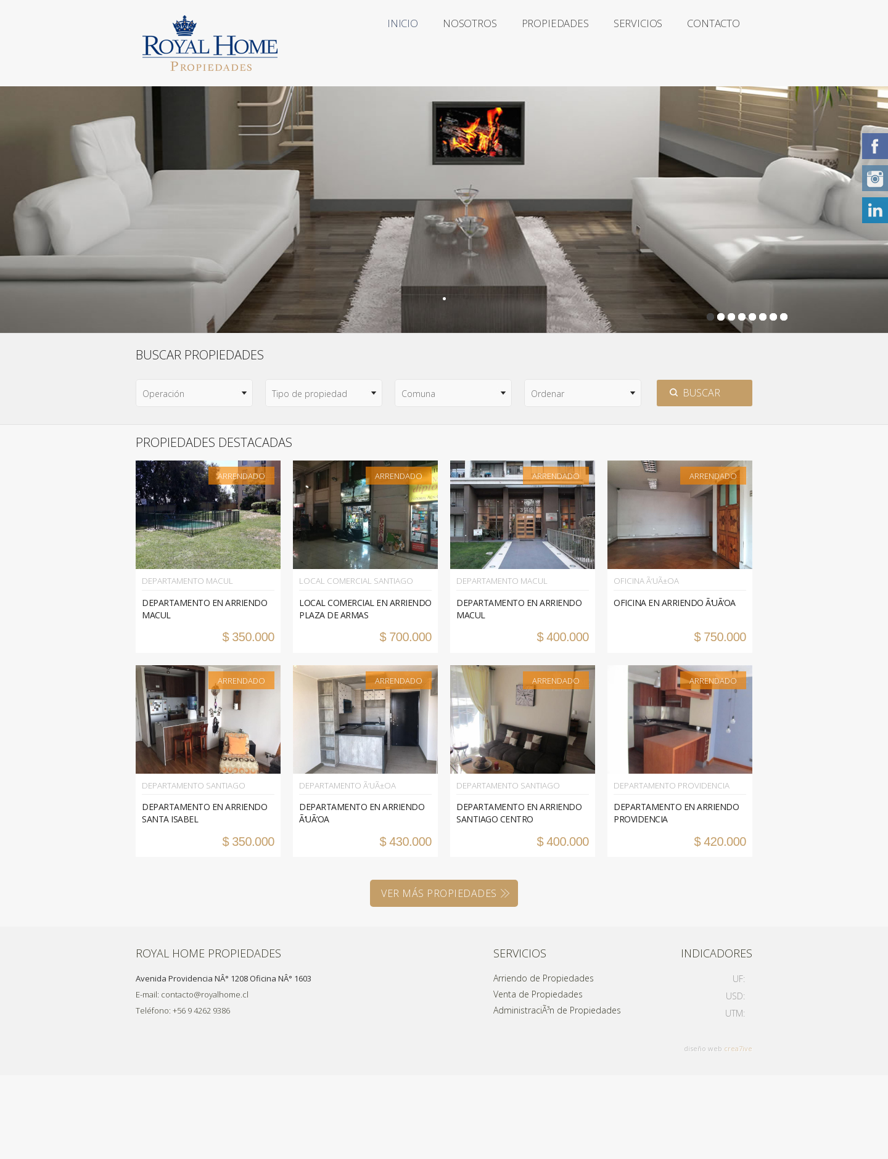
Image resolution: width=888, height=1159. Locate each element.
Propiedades (523, 43)
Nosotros (423, 43)
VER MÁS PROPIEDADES (439, 977)
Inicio (342, 43)
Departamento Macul (184, 666)
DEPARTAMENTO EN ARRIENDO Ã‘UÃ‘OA (361, 897)
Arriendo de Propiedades (543, 1062)
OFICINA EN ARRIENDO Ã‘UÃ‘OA (675, 688)
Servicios (620, 43)
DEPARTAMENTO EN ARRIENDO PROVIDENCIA (676, 897)
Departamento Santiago (190, 870)
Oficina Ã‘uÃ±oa (644, 666)
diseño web (703, 1132)
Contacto (354, 129)
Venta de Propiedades (538, 1078)
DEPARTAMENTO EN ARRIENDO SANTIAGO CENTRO (519, 897)
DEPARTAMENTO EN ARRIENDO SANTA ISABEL (204, 897)
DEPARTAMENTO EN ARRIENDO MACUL (204, 694)
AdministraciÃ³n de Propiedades (557, 1094)
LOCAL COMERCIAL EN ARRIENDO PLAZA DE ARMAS (365, 694)
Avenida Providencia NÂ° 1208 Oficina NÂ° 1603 (223, 1062)
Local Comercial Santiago (351, 666)
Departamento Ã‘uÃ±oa (344, 870)
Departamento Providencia (668, 870)
